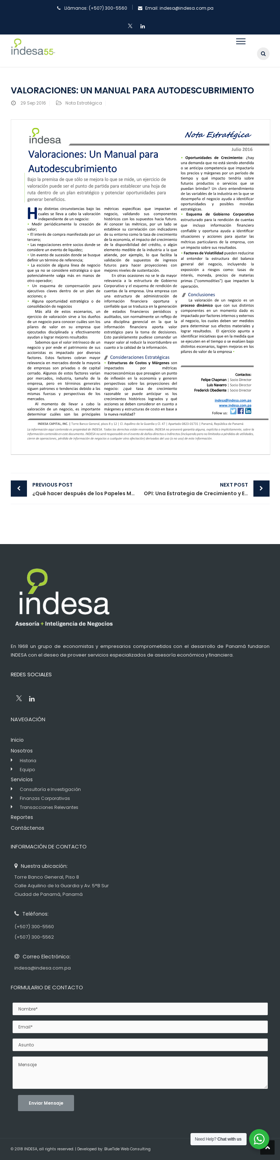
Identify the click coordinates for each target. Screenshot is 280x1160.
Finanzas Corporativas (45, 798)
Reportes (22, 817)
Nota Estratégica (83, 103)
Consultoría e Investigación (50, 789)
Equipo (27, 770)
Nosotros (22, 750)
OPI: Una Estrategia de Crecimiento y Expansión (206, 488)
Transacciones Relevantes (49, 807)
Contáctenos (27, 828)
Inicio (17, 740)
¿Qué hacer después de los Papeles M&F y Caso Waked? (86, 488)
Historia (28, 761)
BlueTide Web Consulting (127, 1149)
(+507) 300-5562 (34, 937)
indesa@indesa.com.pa (187, 8)
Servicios (22, 779)
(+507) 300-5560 (108, 8)
